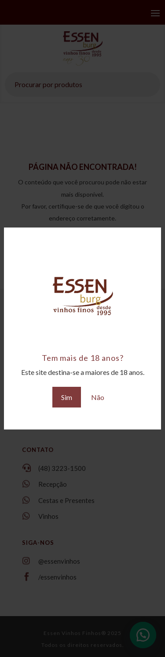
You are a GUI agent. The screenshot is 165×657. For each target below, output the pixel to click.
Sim (66, 397)
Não (97, 397)
